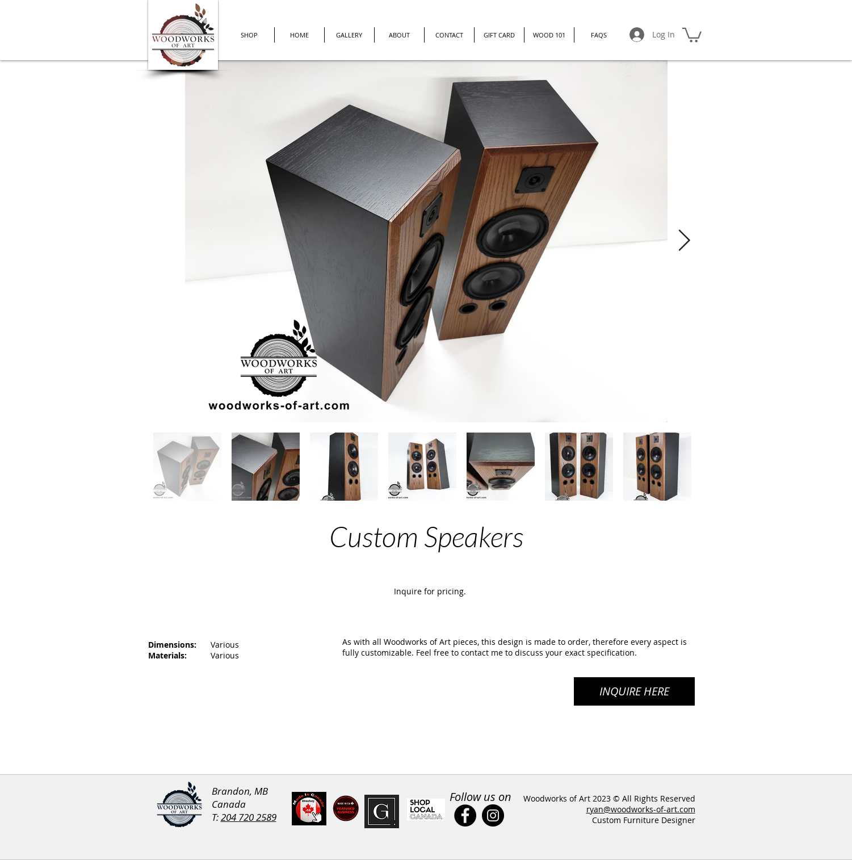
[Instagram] (493, 815)
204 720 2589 (248, 817)
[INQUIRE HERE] (634, 691)
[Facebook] (465, 815)
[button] (692, 34)
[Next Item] (684, 241)
